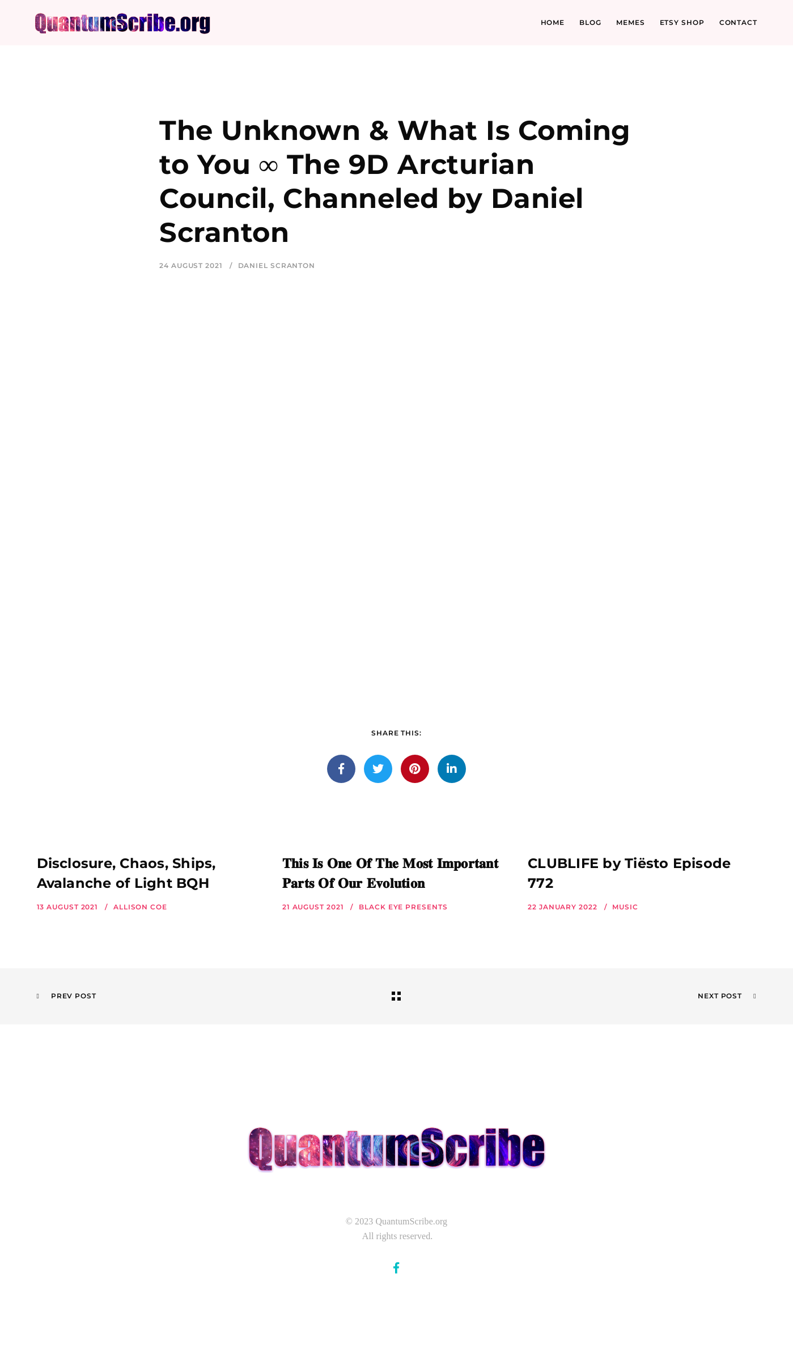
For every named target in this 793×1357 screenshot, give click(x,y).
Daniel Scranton (277, 265)
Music (625, 907)
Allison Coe (140, 907)
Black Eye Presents (403, 907)
